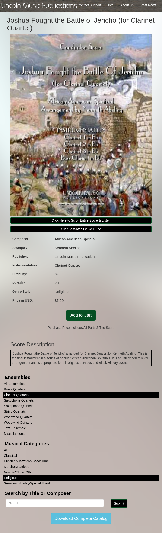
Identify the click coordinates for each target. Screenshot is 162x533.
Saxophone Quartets (19, 400)
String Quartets (15, 411)
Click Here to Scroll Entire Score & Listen (80, 220)
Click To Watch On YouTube (81, 229)
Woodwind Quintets (18, 422)
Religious (10, 478)
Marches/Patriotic (16, 467)
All (6, 450)
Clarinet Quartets (16, 395)
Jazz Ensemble (15, 428)
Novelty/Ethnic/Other (19, 472)
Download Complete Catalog (81, 518)
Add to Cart (81, 315)
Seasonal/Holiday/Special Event (27, 483)
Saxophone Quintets (18, 406)
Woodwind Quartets (18, 417)
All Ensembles (14, 384)
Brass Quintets (14, 389)
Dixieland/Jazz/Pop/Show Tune (26, 461)
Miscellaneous (14, 434)
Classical (10, 455)
